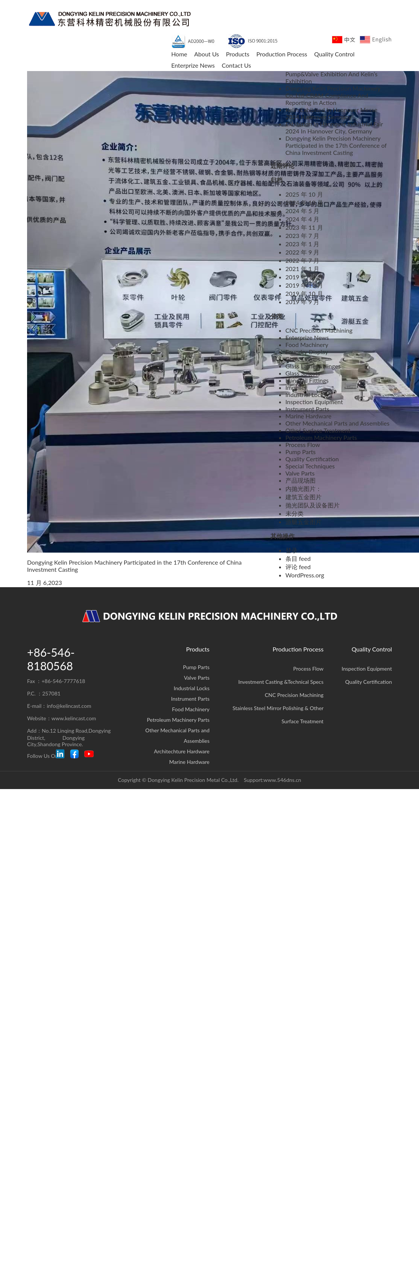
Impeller (296, 387)
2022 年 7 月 (302, 260)
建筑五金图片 (303, 496)
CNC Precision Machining (318, 330)
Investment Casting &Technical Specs (280, 682)
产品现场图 (300, 480)
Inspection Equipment (314, 401)
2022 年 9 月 (302, 252)
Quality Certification (312, 458)
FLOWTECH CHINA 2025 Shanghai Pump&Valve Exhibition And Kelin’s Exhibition (332, 74)
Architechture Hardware (182, 751)
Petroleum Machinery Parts (321, 437)
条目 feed (298, 558)
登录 (291, 550)
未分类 (294, 513)
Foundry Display (306, 351)
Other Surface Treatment (318, 430)
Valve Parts (300, 473)
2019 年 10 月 (304, 293)
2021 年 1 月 (302, 268)
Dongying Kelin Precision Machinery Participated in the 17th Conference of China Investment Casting (336, 145)
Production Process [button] (281, 54)
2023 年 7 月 (302, 235)
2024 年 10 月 (304, 202)
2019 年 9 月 (302, 301)
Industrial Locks (305, 394)
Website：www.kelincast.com (61, 718)
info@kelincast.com (69, 706)
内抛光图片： (303, 488)
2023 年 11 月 (304, 227)
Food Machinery (306, 344)
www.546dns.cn (282, 780)
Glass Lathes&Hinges (313, 366)
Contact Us (236, 65)
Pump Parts (300, 451)
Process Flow (302, 444)
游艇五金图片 (303, 521)
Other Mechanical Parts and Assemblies (337, 423)
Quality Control (372, 649)
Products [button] (237, 54)
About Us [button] (206, 54)
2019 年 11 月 (304, 285)
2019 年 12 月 (304, 276)
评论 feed (298, 566)
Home (179, 54)
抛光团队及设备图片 (312, 505)
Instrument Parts (307, 408)
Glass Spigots (302, 373)
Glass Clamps (302, 358)
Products (198, 649)
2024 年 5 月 (302, 210)
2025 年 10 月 (304, 194)
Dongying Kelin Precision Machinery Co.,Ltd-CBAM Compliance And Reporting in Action (333, 95)
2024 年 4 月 (302, 219)
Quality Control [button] (334, 54)
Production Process (298, 649)
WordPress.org (304, 575)
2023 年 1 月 (302, 243)
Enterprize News (193, 65)
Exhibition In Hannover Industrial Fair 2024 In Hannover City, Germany (334, 127)
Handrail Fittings (307, 380)
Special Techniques (310, 466)
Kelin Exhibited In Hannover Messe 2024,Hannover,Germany (331, 113)
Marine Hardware (308, 416)
